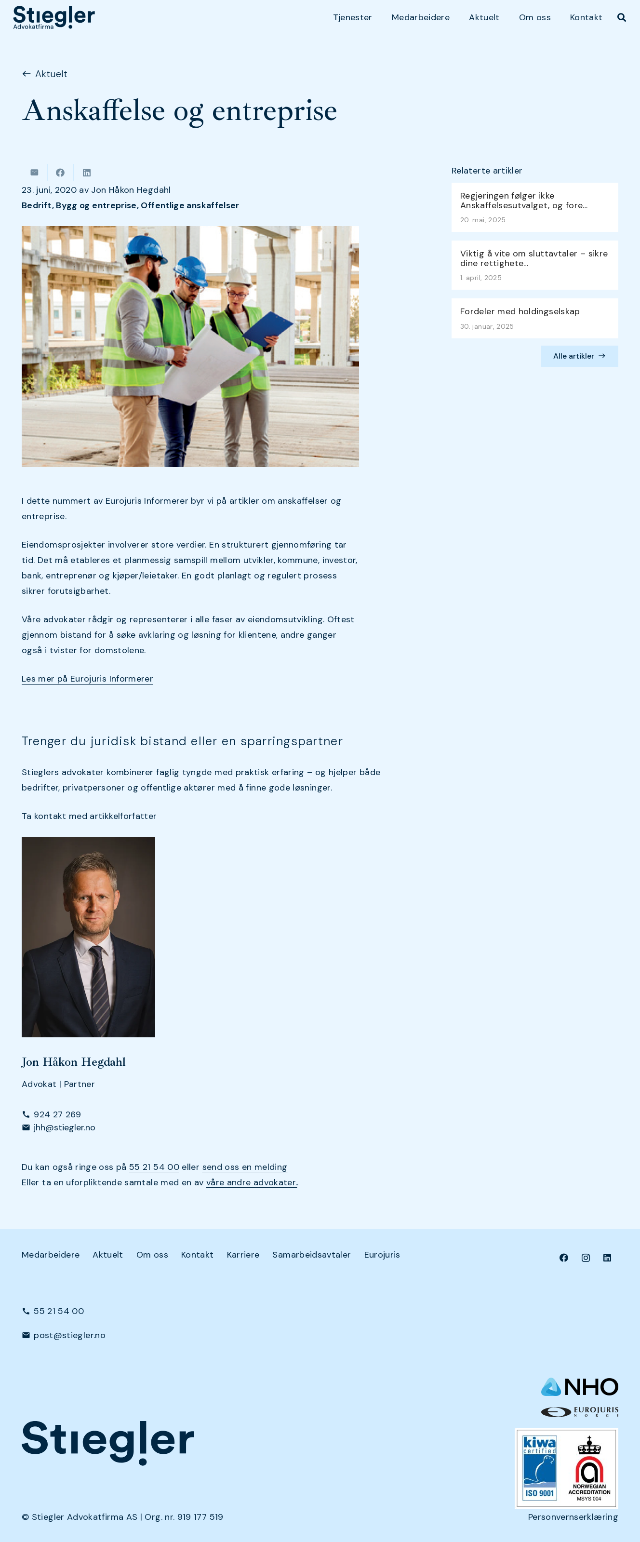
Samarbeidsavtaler (311, 1254)
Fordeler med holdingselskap (520, 312)
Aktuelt (108, 1254)
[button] (621, 17)
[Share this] (61, 172)
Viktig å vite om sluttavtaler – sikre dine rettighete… (534, 258)
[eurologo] (579, 1412)
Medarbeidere (51, 1254)
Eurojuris (382, 1254)
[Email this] (35, 172)
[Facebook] (564, 1258)
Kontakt (197, 1254)
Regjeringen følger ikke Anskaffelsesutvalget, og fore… (524, 200)
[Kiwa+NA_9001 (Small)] (566, 1468)
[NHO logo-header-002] (579, 1387)
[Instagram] (586, 1258)
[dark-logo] (54, 17)
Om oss (152, 1254)
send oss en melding (245, 1167)
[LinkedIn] (607, 1258)
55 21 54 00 (154, 1167)
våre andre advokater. (251, 1182)
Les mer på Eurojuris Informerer (87, 678)
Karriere (243, 1254)
